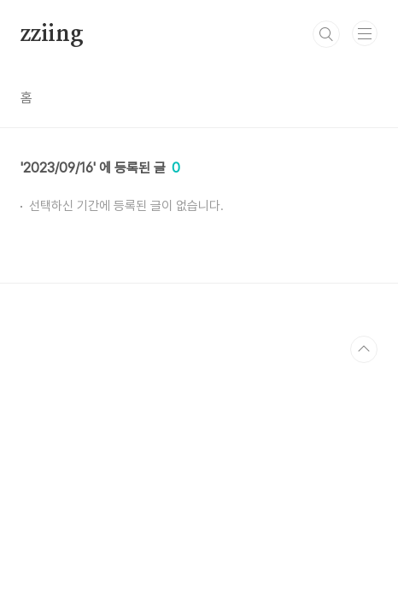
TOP (364, 349)
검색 (326, 34)
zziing (52, 34)
